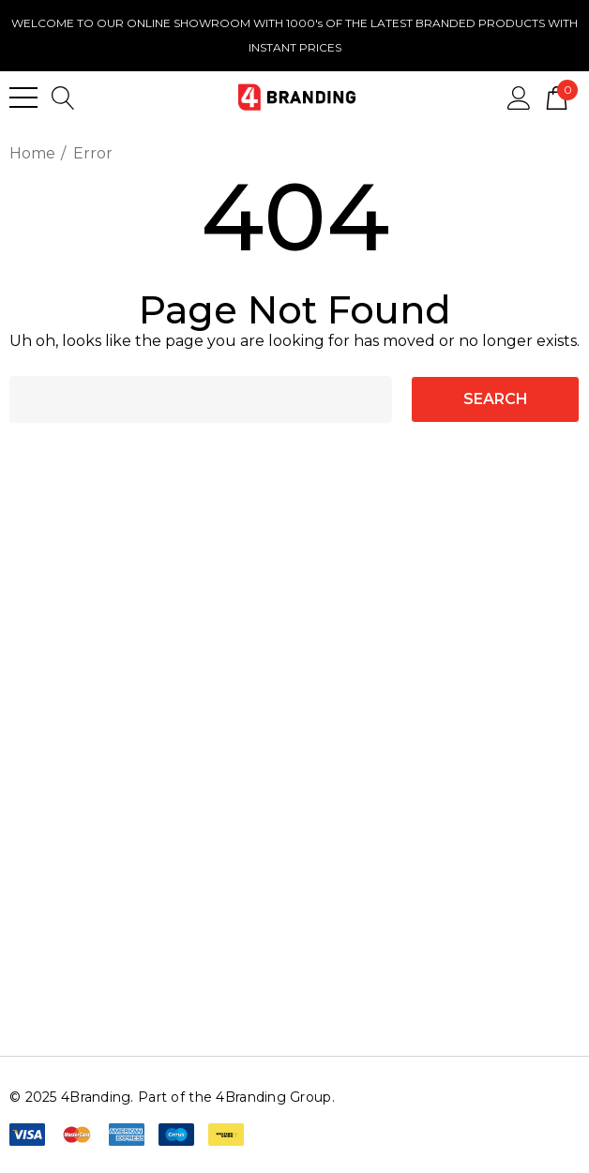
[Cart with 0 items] (556, 96)
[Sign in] (519, 96)
